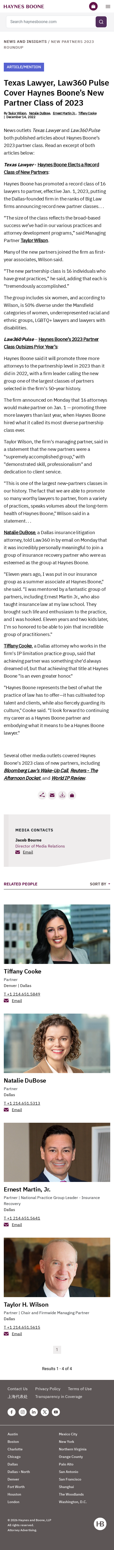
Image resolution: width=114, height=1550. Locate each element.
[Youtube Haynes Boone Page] (56, 1412)
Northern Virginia (73, 1449)
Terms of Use (80, 1388)
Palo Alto (66, 1464)
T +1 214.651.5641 (22, 1218)
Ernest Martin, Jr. (27, 1189)
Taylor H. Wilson (26, 1304)
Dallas (25, 985)
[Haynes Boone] (24, 6)
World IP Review (68, 778)
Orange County (71, 1456)
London (13, 1502)
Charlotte (15, 1449)
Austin (13, 1434)
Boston (13, 1441)
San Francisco (70, 1479)
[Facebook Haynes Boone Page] (12, 1412)
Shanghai (66, 1487)
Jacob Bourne (28, 839)
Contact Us (18, 1388)
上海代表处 (18, 1396)
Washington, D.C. (73, 1502)
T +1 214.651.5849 (22, 994)
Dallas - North (19, 1471)
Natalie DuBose (39, 113)
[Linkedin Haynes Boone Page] (34, 1412)
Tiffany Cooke (87, 113)
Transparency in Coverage (58, 1396)
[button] (72, 795)
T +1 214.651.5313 (22, 1103)
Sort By (98, 883)
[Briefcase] (93, 6)
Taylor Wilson (17, 113)
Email (28, 852)
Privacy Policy (47, 1388)
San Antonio (68, 1471)
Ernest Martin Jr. (64, 113)
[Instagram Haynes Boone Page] (23, 1412)
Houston (14, 1494)
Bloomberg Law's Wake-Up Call (36, 770)
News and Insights (25, 41)
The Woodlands (71, 1494)
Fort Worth (16, 1487)
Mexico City (68, 1434)
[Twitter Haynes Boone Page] (45, 1412)
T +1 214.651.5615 (22, 1327)
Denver (10, 985)
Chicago (14, 1456)
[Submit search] (101, 21)
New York (66, 1441)
